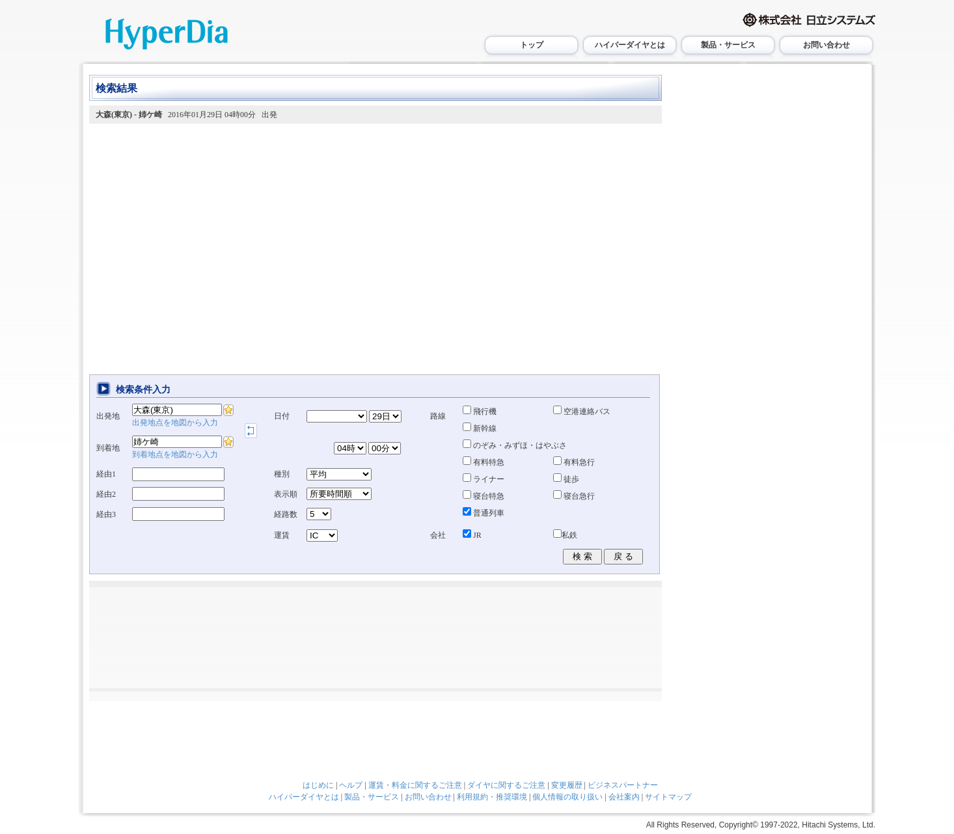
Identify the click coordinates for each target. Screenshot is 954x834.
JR (472, 535)
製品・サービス (728, 44)
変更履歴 (566, 785)
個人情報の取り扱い (567, 796)
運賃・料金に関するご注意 (415, 785)
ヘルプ (350, 785)
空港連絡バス (581, 411)
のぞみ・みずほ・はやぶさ (515, 445)
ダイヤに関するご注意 (506, 785)
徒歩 (566, 479)
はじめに (318, 785)
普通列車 (483, 513)
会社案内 (624, 796)
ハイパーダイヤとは (630, 44)
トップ (531, 44)
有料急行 (574, 462)
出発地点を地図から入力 (175, 422)
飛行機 (480, 411)
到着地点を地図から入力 (175, 454)
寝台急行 (574, 496)
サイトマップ (668, 796)
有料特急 (483, 462)
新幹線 (480, 428)
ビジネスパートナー (623, 785)
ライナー (483, 479)
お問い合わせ (826, 44)
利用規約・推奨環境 (492, 796)
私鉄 (565, 535)
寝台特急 (483, 496)
